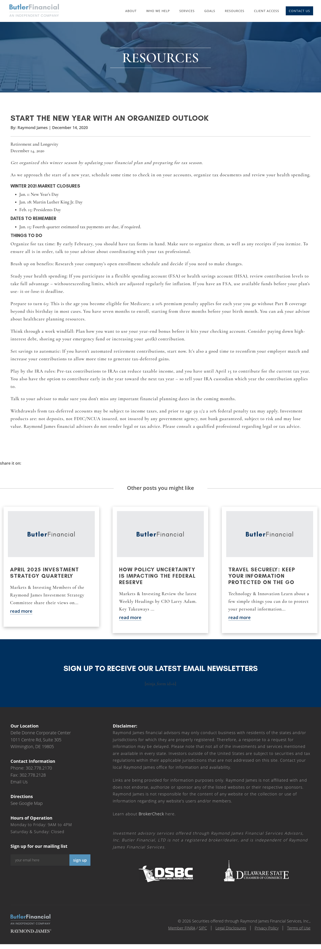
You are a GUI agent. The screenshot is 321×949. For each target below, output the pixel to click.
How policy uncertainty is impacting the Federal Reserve (157, 575)
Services (187, 11)
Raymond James (33, 127)
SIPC (203, 928)
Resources (234, 11)
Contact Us (299, 11)
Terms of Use (298, 928)
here (157, 813)
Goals (209, 11)
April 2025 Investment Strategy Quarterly (44, 572)
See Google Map (27, 803)
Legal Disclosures (230, 928)
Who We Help (158, 11)
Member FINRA (181, 928)
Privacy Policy (267, 928)
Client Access (266, 11)
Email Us (19, 782)
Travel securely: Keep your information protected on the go (261, 575)
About (131, 11)
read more (21, 611)
